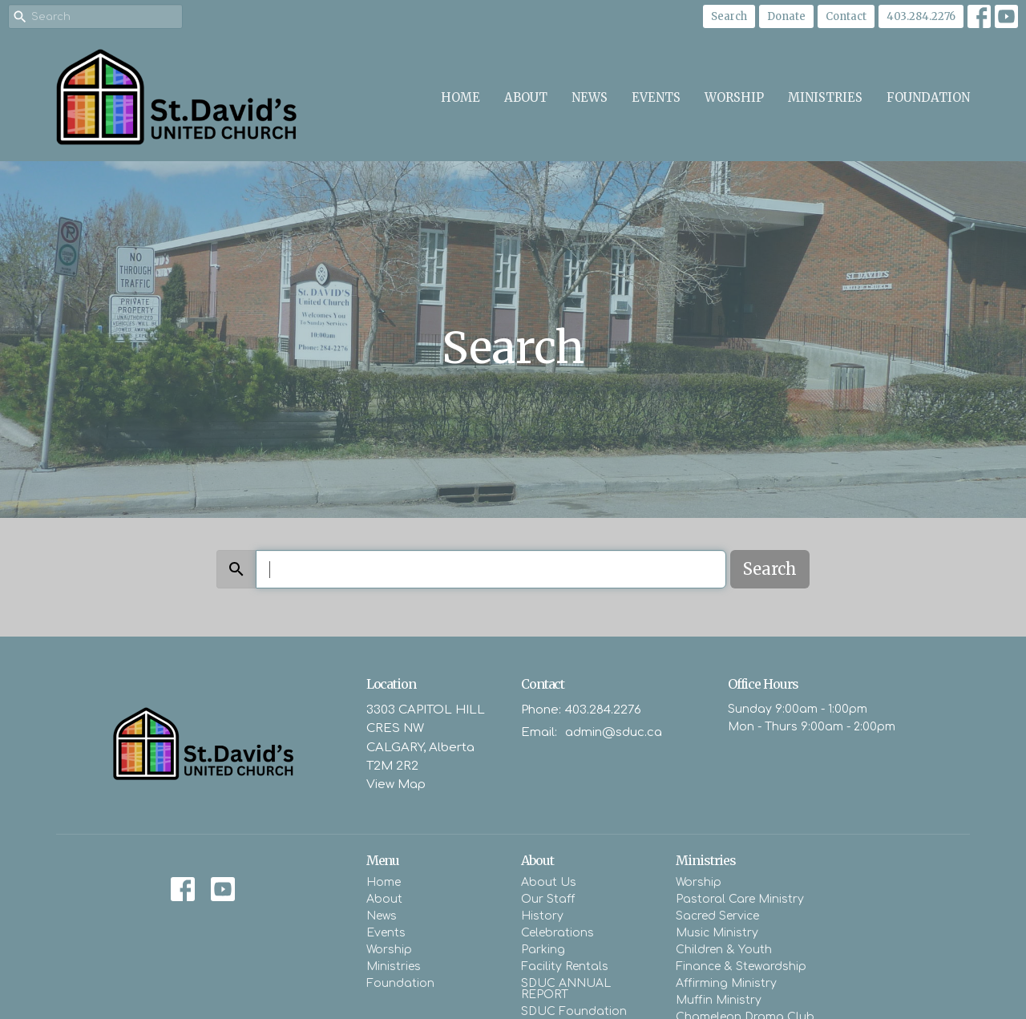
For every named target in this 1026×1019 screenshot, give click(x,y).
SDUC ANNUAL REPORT (566, 989)
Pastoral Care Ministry (740, 899)
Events (656, 97)
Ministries (825, 97)
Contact (846, 16)
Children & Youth (724, 950)
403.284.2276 (921, 16)
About (525, 97)
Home (460, 97)
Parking (543, 950)
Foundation (928, 97)
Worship (734, 97)
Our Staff (548, 899)
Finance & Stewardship (741, 966)
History (542, 916)
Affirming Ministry (726, 983)
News (590, 97)
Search (729, 16)
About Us (548, 882)
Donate (786, 16)
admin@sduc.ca (613, 732)
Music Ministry (717, 933)
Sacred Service (717, 916)
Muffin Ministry (718, 1000)
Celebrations (557, 933)
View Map (396, 784)
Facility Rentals (564, 966)
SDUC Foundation (574, 1011)
